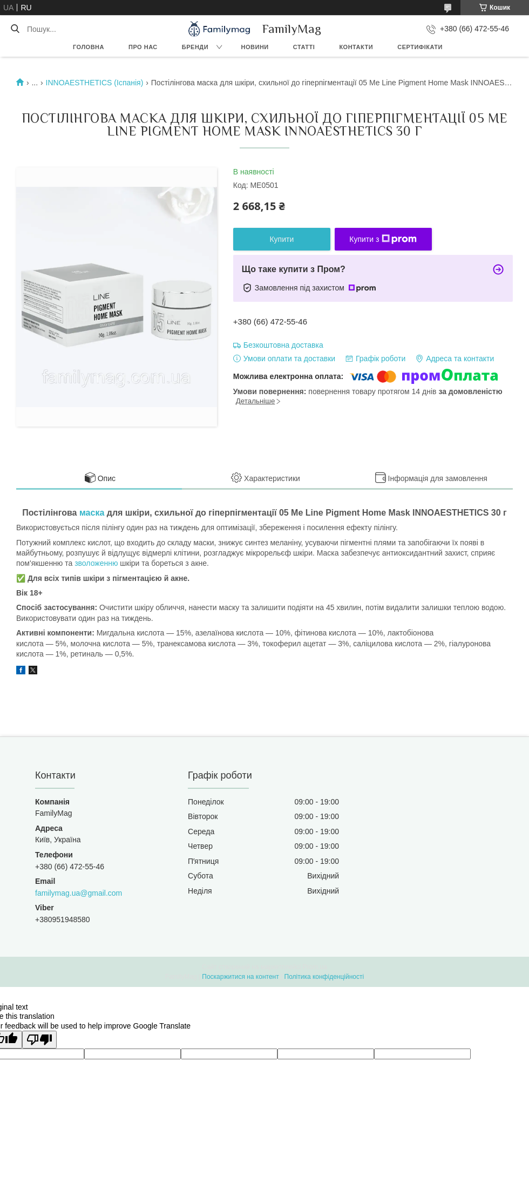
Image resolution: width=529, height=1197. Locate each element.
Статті (304, 47)
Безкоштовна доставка (283, 345)
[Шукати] (15, 29)
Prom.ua (315, 967)
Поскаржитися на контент (240, 976)
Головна (88, 47)
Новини (255, 47)
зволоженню (96, 563)
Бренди (195, 47)
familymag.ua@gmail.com (78, 893)
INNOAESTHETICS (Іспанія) (95, 82)
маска (91, 512)
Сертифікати (420, 47)
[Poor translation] (39, 1040)
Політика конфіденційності (324, 976)
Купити (281, 239)
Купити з (383, 239)
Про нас (143, 47)
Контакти (356, 47)
